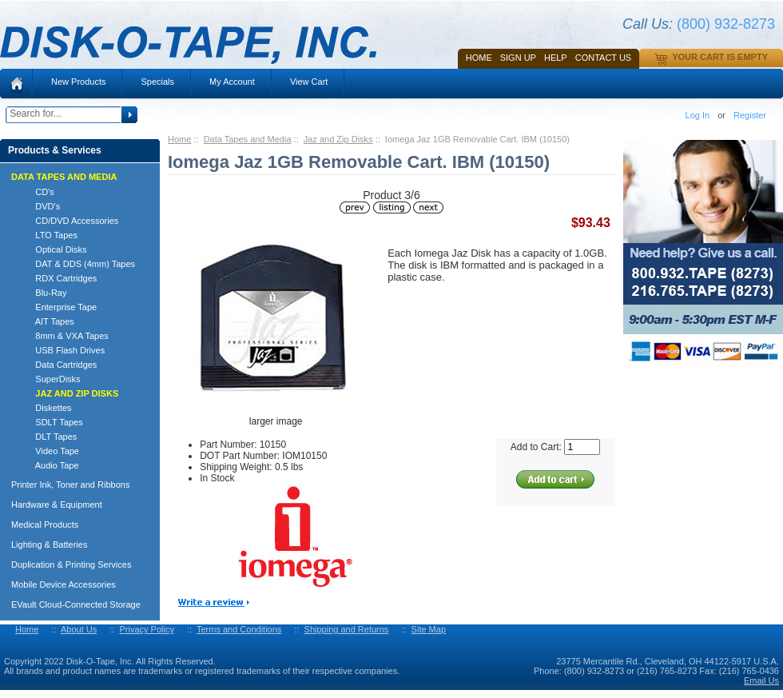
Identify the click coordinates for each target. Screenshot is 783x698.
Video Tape (50, 451)
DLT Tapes (49, 436)
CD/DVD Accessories (69, 220)
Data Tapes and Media (248, 139)
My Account (232, 81)
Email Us (761, 680)
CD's (37, 192)
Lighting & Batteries (49, 544)
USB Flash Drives (63, 350)
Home (479, 57)
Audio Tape (50, 465)
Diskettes (46, 408)
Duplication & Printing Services (71, 564)
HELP (555, 57)
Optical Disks (54, 249)
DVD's (40, 206)
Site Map (428, 629)
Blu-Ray (43, 292)
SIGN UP (518, 57)
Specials (157, 81)
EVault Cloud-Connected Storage (76, 604)
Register (749, 115)
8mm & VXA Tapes (65, 336)
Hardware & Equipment (56, 504)
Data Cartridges (59, 364)
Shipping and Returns (346, 629)
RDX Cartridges (59, 278)
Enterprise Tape (59, 307)
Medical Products (44, 524)
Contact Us (603, 57)
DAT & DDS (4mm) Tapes (78, 264)
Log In (698, 115)
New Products (78, 81)
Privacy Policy (146, 629)
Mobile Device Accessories (63, 584)
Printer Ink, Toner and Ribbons (70, 484)
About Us (79, 629)
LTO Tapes (49, 235)
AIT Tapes (47, 321)
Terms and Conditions (239, 629)
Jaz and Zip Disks (338, 139)
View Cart (309, 81)
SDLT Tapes (52, 422)
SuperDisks (51, 379)
